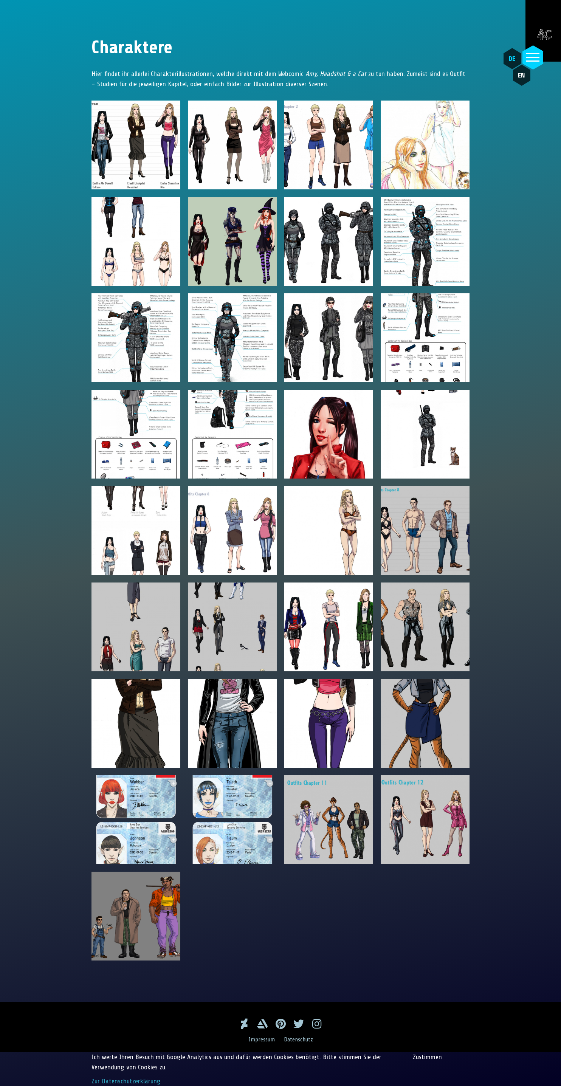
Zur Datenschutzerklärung (126, 1080)
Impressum (261, 1039)
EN (521, 76)
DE (512, 58)
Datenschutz (298, 1039)
